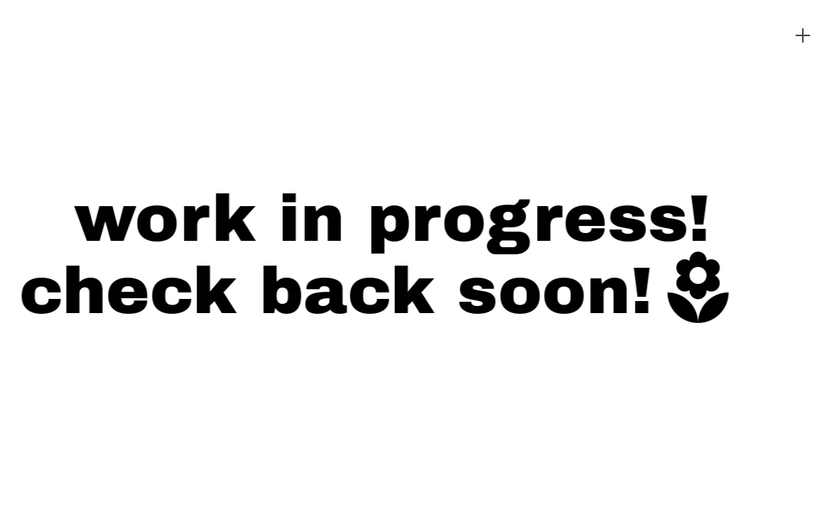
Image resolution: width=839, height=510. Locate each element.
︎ (803, 36)
